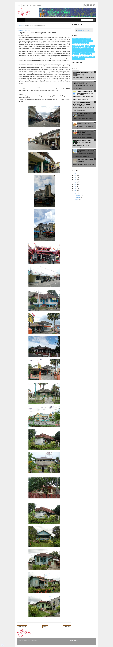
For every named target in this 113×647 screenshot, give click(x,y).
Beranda (21, 20)
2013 (75, 190)
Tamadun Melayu (73, 20)
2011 (75, 193)
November (78, 197)
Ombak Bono (44, 20)
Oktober (77, 199)
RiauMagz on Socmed (83, 30)
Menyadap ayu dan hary (87, 47)
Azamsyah (36, 20)
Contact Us (25, 5)
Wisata (27, 35)
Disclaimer (39, 5)
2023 (75, 173)
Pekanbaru (75, 52)
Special (89, 54)
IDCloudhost (34, 640)
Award (74, 38)
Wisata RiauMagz (53, 20)
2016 (75, 184)
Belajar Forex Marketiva (84, 38)
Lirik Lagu (91, 45)
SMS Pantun (83, 54)
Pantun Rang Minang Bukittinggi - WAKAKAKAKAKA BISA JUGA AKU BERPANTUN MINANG (82, 104)
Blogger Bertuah (77, 41)
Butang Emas (63, 20)
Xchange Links (81, 58)
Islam (86, 45)
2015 (75, 186)
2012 (75, 192)
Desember (78, 195)
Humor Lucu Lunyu (84, 43)
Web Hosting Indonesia (24, 640)
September (78, 201)
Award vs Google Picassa (84, 140)
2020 (75, 177)
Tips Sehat (75, 56)
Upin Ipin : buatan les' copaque (86, 56)
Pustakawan (92, 52)
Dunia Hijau (90, 41)
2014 (75, 188)
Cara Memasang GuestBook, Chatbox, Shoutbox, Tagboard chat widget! (85, 93)
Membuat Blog (76, 47)
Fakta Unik (75, 43)
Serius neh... (76, 54)
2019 (75, 179)
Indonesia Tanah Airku (78, 45)
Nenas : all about (77, 49)
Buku (84, 41)
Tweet (2, 645)
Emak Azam (28, 20)
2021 (75, 175)
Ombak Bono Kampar (88, 49)
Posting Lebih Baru (22, 626)
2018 (75, 181)
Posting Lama (67, 626)
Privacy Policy (32, 5)
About (19, 5)
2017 (75, 182)
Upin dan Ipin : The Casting (84, 123)
